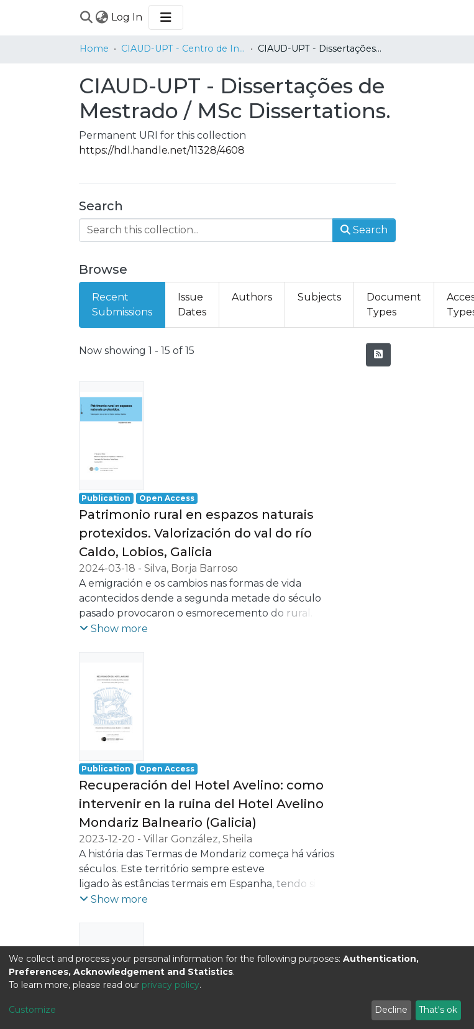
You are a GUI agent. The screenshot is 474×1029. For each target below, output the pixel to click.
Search (364, 230)
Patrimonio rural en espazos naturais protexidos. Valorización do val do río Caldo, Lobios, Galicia (196, 533)
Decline (391, 1009)
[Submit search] (86, 17)
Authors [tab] (252, 297)
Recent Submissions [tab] (122, 304)
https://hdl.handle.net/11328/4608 (162, 150)
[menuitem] (102, 17)
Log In (127, 17)
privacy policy (170, 984)
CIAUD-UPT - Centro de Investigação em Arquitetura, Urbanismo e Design (183, 48)
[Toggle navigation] (165, 17)
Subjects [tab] (319, 297)
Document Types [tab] (394, 304)
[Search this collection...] (206, 230)
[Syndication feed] (378, 354)
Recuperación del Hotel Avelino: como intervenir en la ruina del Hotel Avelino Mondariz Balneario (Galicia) (201, 804)
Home (94, 48)
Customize (32, 1009)
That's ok (438, 1009)
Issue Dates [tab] (192, 304)
